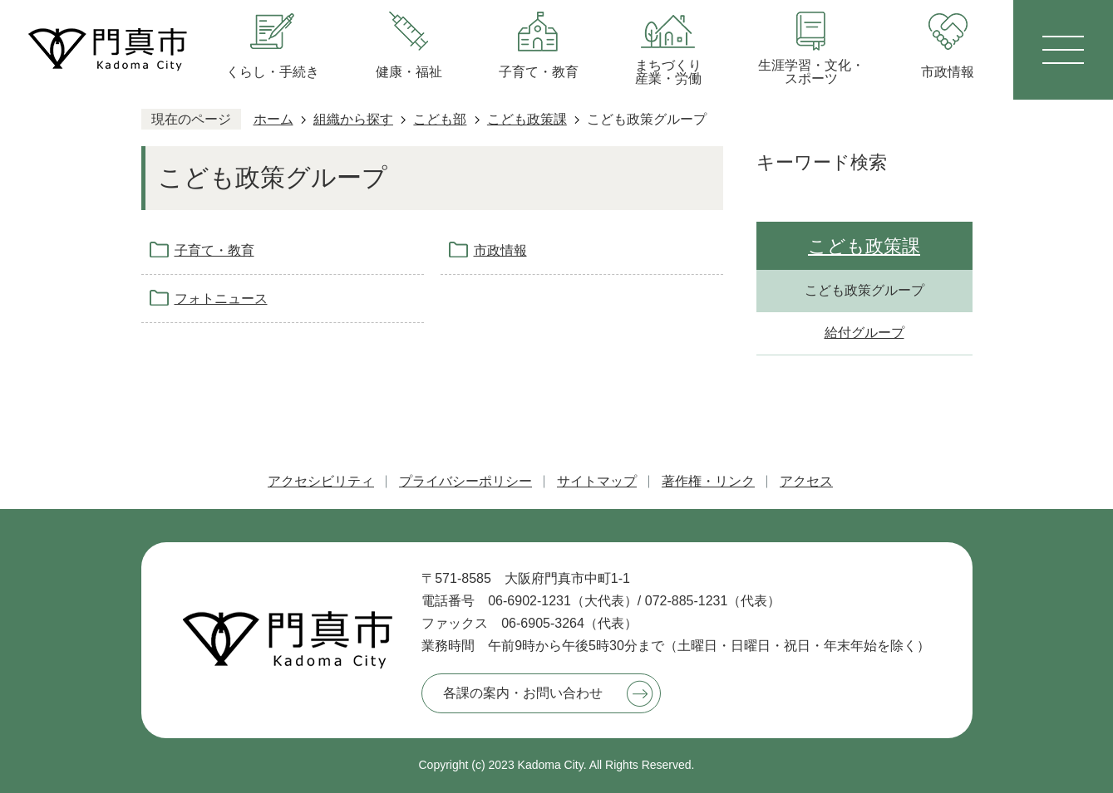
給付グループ (864, 333)
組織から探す (353, 119)
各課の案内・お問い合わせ (523, 693)
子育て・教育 (214, 250)
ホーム (273, 119)
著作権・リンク (708, 481)
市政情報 (500, 250)
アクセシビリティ (321, 481)
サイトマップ (597, 481)
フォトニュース (221, 298)
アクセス (806, 481)
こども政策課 (527, 119)
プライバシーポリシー (465, 481)
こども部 (439, 119)
